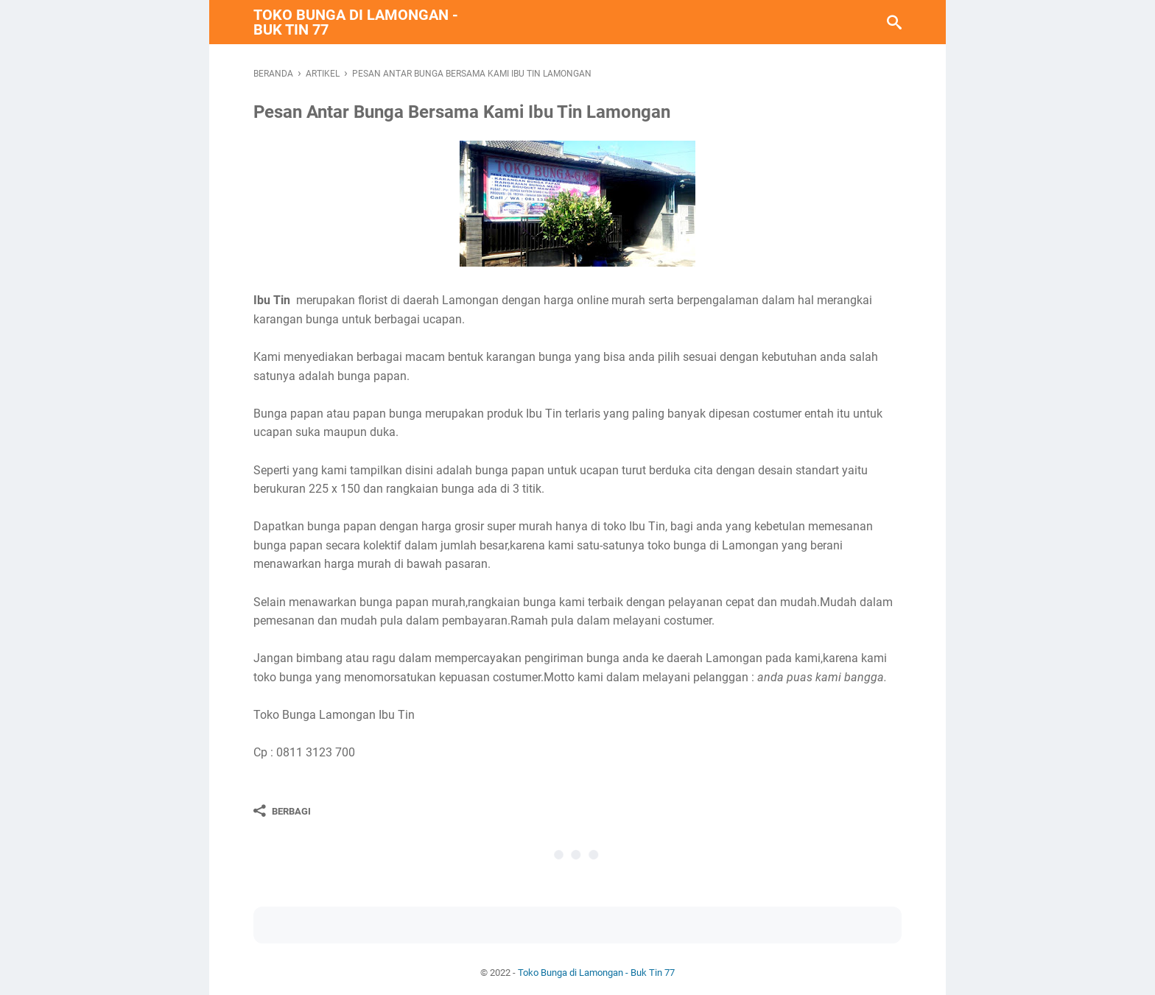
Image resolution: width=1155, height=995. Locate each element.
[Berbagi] (282, 811)
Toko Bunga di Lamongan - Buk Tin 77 (355, 22)
